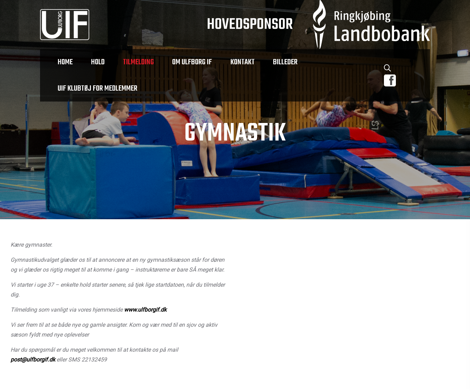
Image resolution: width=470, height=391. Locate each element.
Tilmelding (138, 62)
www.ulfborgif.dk (145, 310)
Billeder (285, 62)
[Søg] (387, 69)
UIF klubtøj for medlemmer (97, 89)
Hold (98, 62)
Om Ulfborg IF (192, 62)
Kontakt (242, 62)
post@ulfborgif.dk (33, 360)
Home (65, 62)
